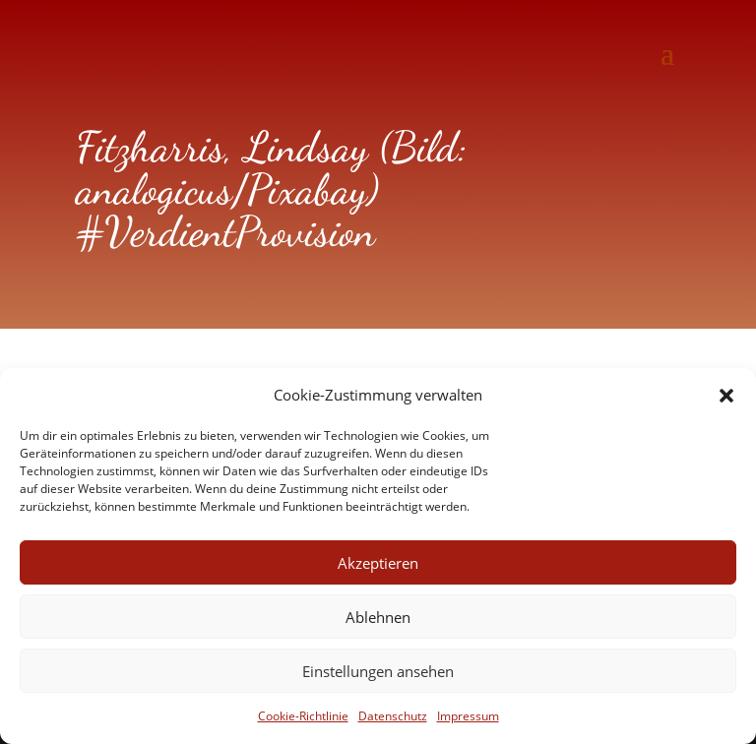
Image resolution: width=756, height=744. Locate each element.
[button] (726, 395)
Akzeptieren (378, 563)
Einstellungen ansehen (378, 671)
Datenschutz (392, 716)
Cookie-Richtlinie (303, 716)
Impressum (468, 716)
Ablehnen (378, 617)
